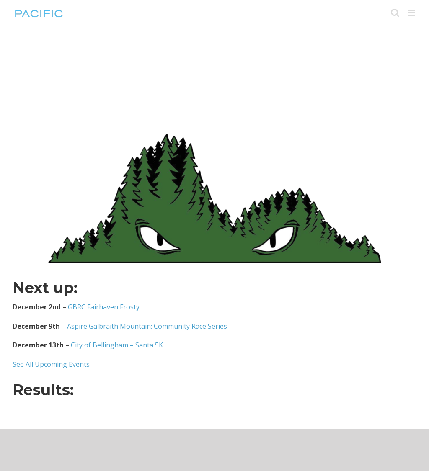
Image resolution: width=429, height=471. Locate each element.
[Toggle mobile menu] (412, 12)
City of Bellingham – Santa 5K (117, 345)
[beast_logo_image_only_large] (214, 134)
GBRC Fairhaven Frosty (104, 306)
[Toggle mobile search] (395, 12)
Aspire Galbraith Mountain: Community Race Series (147, 326)
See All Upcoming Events (51, 364)
